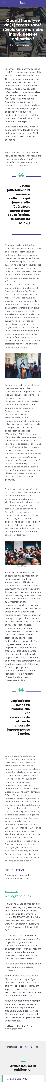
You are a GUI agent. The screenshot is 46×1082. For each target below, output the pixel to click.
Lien (32, 1010)
